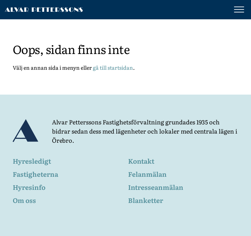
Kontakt (141, 161)
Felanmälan (147, 174)
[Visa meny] (237, 9)
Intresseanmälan (155, 187)
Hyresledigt (32, 161)
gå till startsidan (113, 67)
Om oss (24, 200)
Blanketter (145, 200)
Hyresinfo (29, 187)
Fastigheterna (35, 174)
